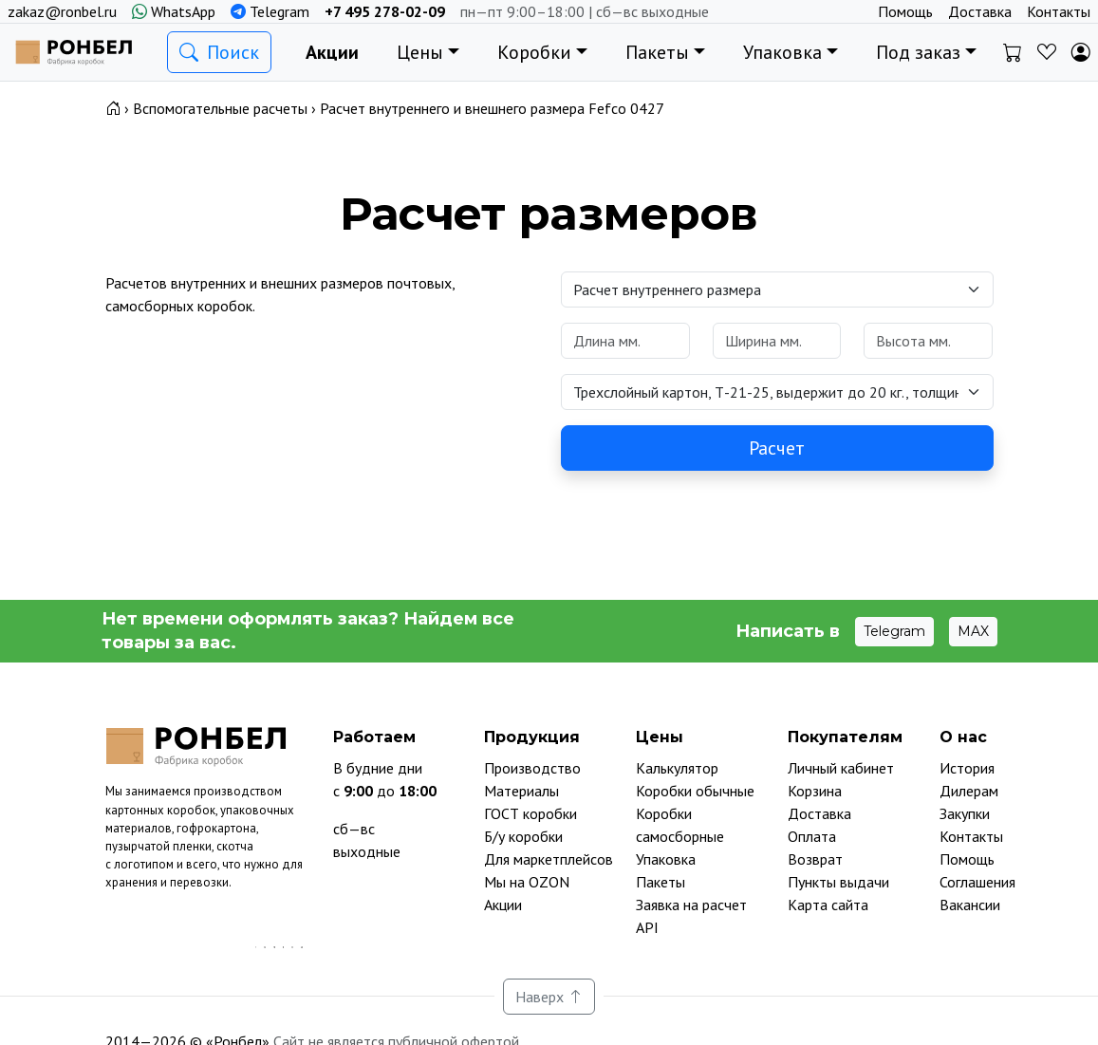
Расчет (777, 448)
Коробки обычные (695, 790)
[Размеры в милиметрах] (625, 341)
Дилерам (969, 790)
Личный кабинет (841, 767)
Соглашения (977, 881)
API (647, 927)
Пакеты (657, 52)
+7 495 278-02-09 (385, 11)
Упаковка (782, 52)
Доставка (980, 11)
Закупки (965, 813)
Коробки (534, 52)
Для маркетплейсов (548, 858)
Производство (532, 767)
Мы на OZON (526, 881)
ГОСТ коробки (530, 813)
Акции (332, 52)
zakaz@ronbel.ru (62, 11)
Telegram (270, 11)
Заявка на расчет (691, 904)
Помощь (905, 11)
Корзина (815, 790)
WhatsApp (173, 11)
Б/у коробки (523, 836)
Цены (420, 52)
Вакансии (970, 904)
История (967, 767)
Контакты (1058, 11)
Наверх (549, 996)
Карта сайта (828, 904)
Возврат (815, 858)
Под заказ (918, 52)
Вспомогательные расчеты (220, 108)
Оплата (812, 836)
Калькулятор (677, 767)
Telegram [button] (894, 631)
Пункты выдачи (838, 881)
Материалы (521, 790)
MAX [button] (973, 631)
